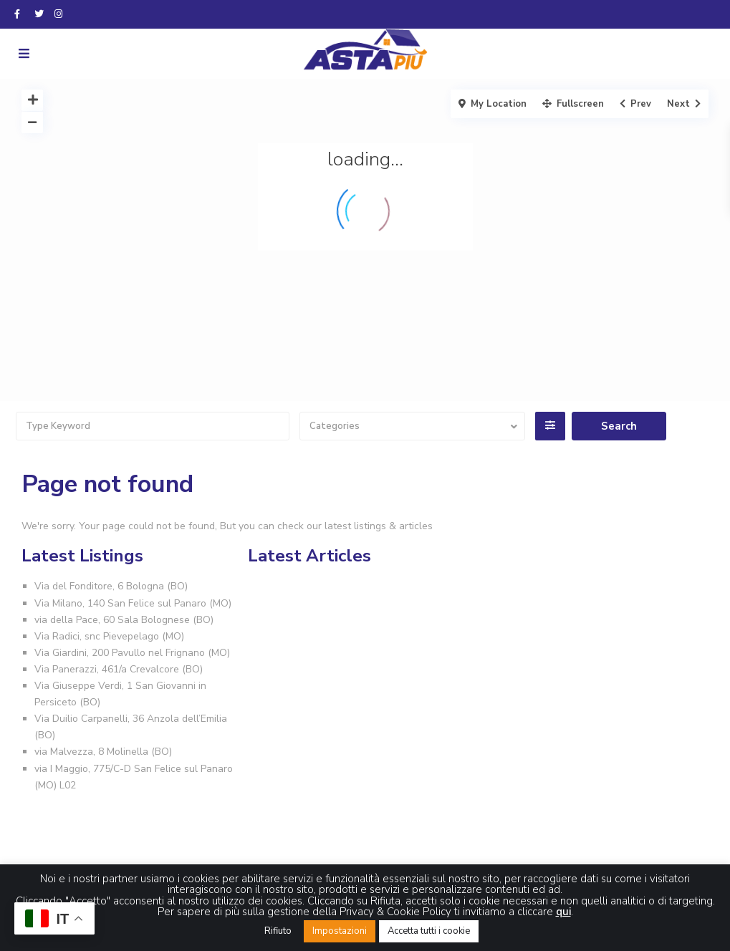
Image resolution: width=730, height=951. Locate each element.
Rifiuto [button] (278, 931)
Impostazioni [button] (339, 931)
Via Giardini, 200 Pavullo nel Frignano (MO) (132, 653)
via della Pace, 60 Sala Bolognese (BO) (123, 620)
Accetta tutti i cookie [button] (429, 931)
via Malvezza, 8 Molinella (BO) (103, 751)
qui (563, 911)
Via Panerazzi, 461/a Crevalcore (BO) (118, 669)
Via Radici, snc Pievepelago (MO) (109, 636)
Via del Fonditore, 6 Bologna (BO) (111, 586)
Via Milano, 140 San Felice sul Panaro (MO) (132, 603)
